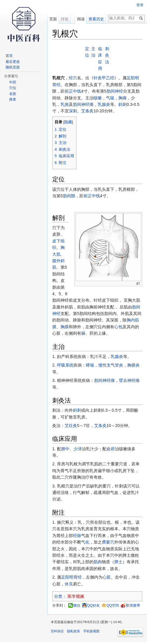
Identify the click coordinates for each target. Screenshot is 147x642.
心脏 (106, 577)
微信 (76, 605)
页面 (53, 19)
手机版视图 (91, 631)
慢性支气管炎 (110, 365)
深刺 (73, 111)
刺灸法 (107, 55)
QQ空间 (113, 605)
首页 (9, 56)
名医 (12, 94)
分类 (58, 596)
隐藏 (68, 122)
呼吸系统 (65, 365)
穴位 (12, 88)
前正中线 (73, 91)
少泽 (78, 448)
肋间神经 (115, 91)
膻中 (65, 448)
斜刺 (122, 104)
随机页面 (13, 67)
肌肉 (98, 561)
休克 (69, 584)
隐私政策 (73, 631)
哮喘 (90, 365)
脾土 (118, 561)
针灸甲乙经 (104, 77)
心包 (118, 326)
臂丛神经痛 (129, 380)
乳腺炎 (104, 104)
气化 (85, 542)
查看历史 (96, 19)
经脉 (77, 535)
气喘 (110, 98)
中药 (12, 82)
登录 (139, 5)
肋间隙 (69, 195)
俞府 (111, 448)
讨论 (64, 19)
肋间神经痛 (83, 104)
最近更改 (13, 62)
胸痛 (122, 98)
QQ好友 (93, 605)
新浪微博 (133, 605)
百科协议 (57, 631)
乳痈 (65, 104)
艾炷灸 (71, 425)
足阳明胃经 (71, 577)
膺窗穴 (108, 542)
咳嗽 (98, 98)
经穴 (73, 77)
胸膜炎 (133, 365)
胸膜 (65, 326)
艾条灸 (87, 111)
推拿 (12, 99)
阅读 (81, 19)
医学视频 (76, 596)
